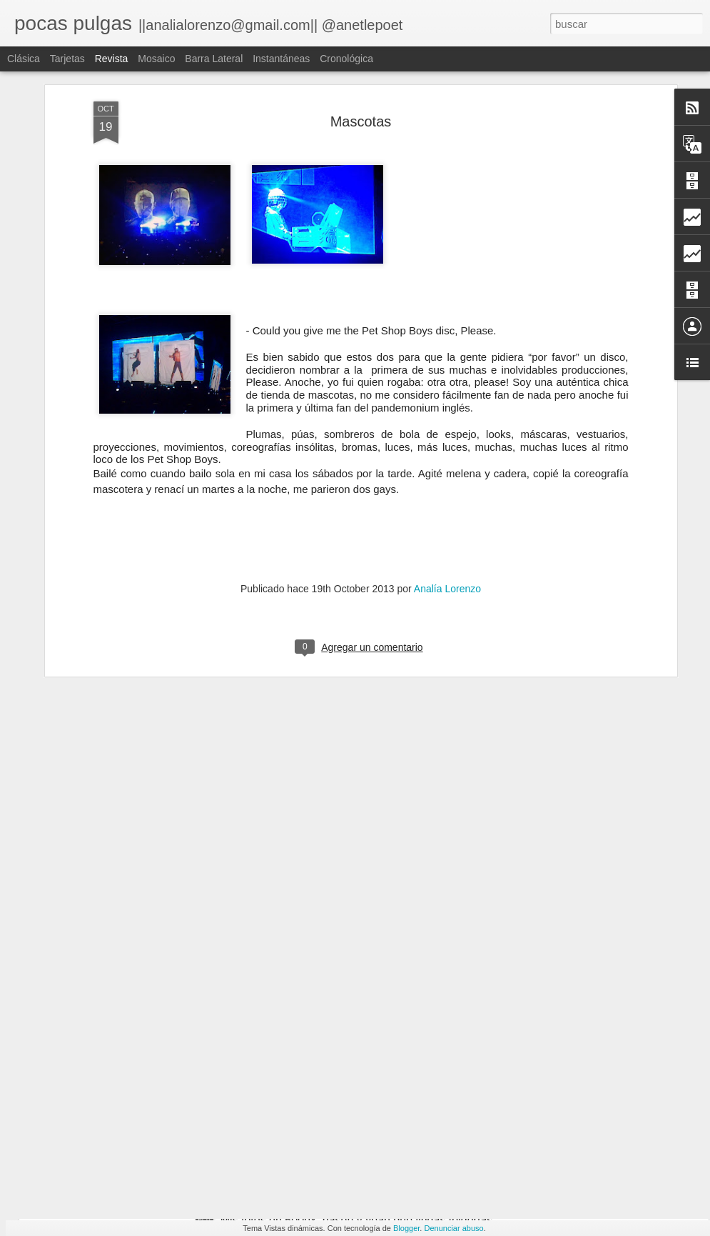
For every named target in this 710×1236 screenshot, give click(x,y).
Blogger (406, 1228)
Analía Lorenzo (447, 480)
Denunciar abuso (453, 1228)
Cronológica (346, 58)
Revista (111, 58)
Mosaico (156, 58)
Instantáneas (281, 58)
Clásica (23, 58)
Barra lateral (214, 58)
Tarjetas (67, 58)
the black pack (96, 1110)
